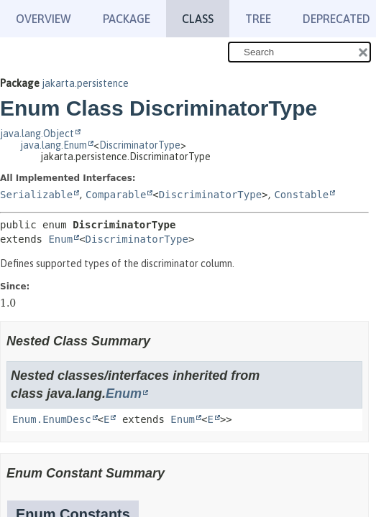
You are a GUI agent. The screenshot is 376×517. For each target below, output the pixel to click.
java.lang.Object (37, 133)
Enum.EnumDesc (51, 419)
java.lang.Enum (53, 145)
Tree (258, 18)
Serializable (36, 194)
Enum (60, 239)
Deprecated (336, 18)
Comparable (116, 194)
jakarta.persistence (85, 83)
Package (126, 18)
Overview (43, 18)
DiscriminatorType (139, 145)
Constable (301, 194)
